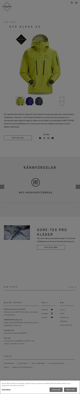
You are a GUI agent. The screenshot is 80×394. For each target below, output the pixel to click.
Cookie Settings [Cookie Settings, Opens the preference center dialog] (6, 390)
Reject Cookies (70, 390)
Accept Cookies (56, 390)
